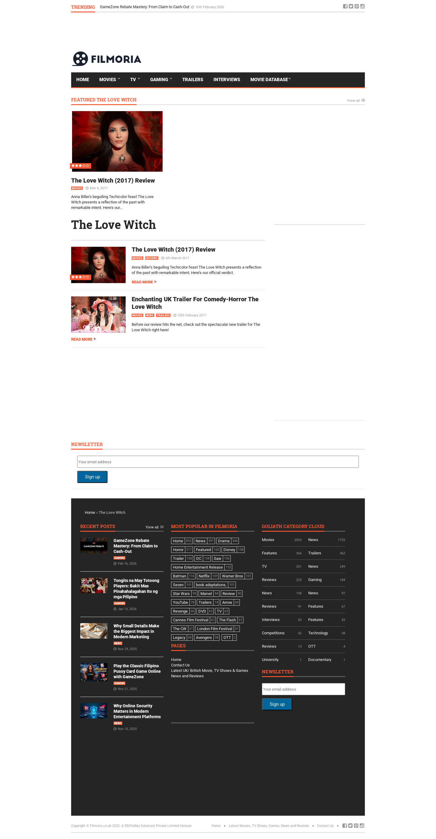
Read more (142, 282)
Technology (318, 633)
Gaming (159, 79)
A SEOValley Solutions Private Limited (150, 826)
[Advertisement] (254, 31)
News (150, 315)
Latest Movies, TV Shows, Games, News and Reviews (269, 826)
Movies (108, 79)
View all (353, 101)
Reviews (152, 258)
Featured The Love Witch (104, 100)
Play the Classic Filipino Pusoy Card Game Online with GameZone (137, 671)
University (270, 660)
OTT (312, 646)
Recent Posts (97, 526)
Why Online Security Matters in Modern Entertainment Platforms (137, 711)
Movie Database (269, 79)
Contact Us (180, 665)
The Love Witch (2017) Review (113, 180)
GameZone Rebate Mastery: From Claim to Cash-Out (145, 7)
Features (269, 553)
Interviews (226, 79)
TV (133, 79)
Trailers (192, 79)
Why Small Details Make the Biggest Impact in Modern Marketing (136, 631)
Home (82, 79)
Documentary (319, 660)
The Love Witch (113, 224)
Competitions (273, 633)
